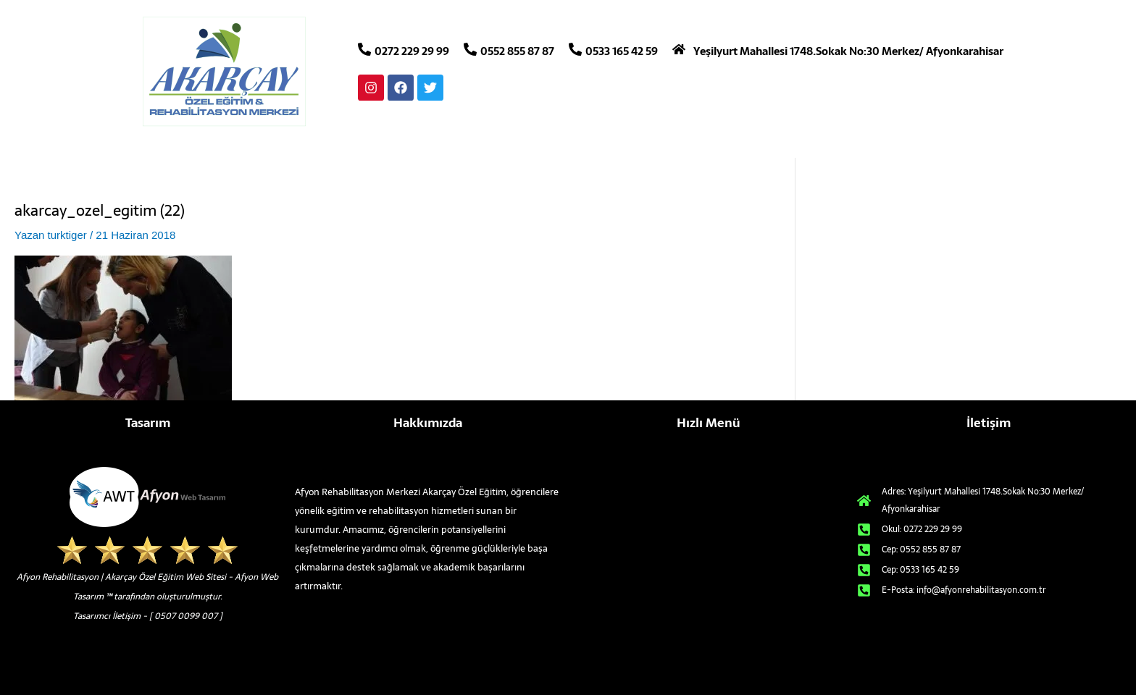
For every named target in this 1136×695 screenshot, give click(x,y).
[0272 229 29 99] (364, 49)
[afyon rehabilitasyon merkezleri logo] (225, 71)
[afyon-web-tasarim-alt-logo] (147, 497)
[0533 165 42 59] (575, 49)
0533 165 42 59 (621, 51)
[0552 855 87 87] (470, 49)
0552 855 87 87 (517, 51)
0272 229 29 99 (412, 51)
